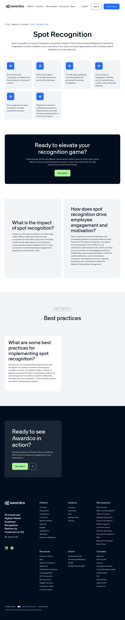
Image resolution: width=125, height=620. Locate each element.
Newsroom (44, 566)
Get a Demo (101, 544)
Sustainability (102, 573)
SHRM (70, 563)
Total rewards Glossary (17, 24)
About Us (100, 556)
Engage (42, 527)
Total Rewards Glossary (49, 569)
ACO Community (46, 576)
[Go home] (14, 6)
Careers (100, 563)
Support (84, 6)
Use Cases (72, 511)
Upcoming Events (75, 556)
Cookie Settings (43, 606)
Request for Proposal (105, 541)
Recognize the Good (104, 566)
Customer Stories (103, 527)
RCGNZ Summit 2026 (76, 566)
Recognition (44, 511)
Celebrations (44, 514)
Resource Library (46, 556)
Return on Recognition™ (106, 511)
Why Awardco (51, 6)
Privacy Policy (102, 580)
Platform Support (103, 524)
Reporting (43, 534)
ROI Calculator (45, 580)
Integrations (44, 531)
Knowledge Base (46, 573)
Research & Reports (47, 563)
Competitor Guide (46, 586)
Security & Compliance (105, 534)
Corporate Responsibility (106, 569)
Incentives (44, 517)
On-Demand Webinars (76, 559)
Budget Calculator (47, 583)
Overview (43, 507)
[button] (30, 6)
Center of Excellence (105, 521)
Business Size (73, 517)
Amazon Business (103, 514)
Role (70, 514)
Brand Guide (101, 559)
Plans (72, 6)
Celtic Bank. (39, 610)
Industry (71, 521)
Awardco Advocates (104, 531)
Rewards (43, 524)
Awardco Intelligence (48, 537)
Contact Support (46, 590)
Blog (41, 559)
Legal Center (101, 583)
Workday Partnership (105, 517)
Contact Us (101, 586)
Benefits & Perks (46, 521)
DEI (98, 576)
